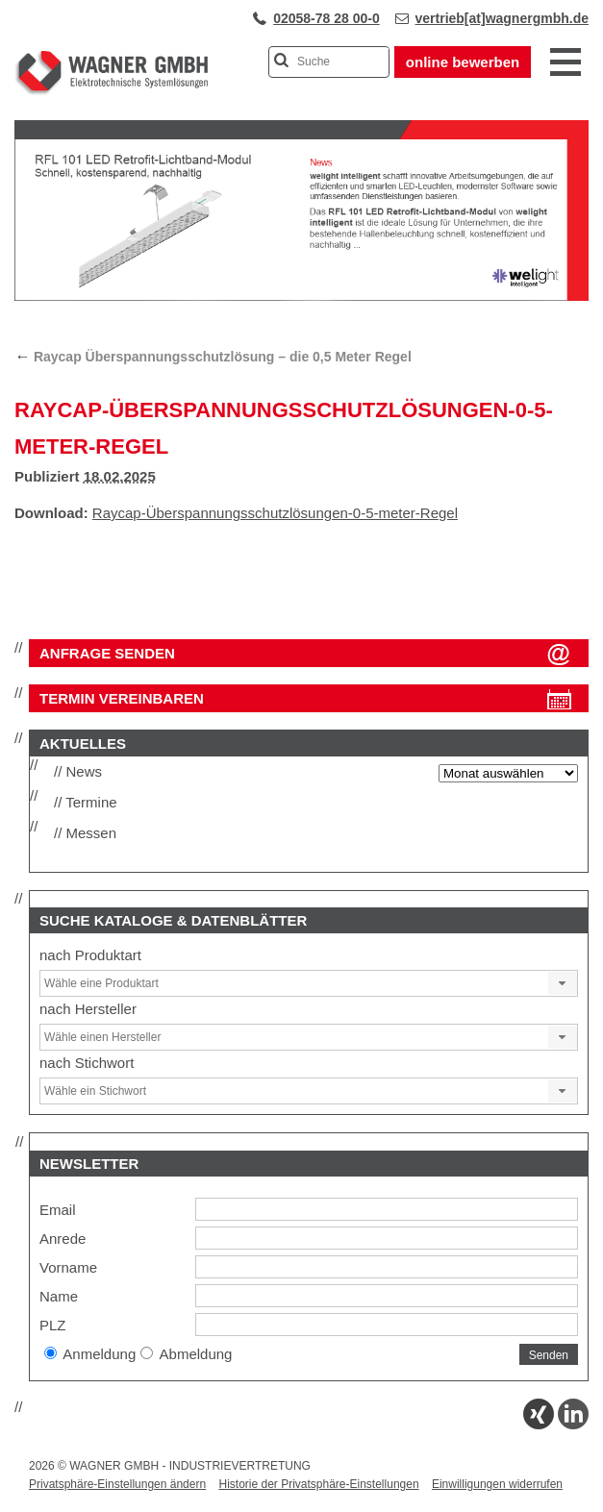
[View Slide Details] (301, 297)
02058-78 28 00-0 (326, 18)
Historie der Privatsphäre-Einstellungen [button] (318, 1484)
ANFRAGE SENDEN (107, 653)
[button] (562, 983)
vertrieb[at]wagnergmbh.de (502, 18)
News (84, 771)
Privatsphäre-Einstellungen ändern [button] (117, 1484)
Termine (90, 802)
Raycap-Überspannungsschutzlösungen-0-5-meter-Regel (275, 513)
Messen (91, 833)
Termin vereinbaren (121, 698)
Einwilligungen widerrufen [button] (497, 1484)
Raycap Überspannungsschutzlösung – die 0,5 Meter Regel (213, 356)
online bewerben (462, 62)
